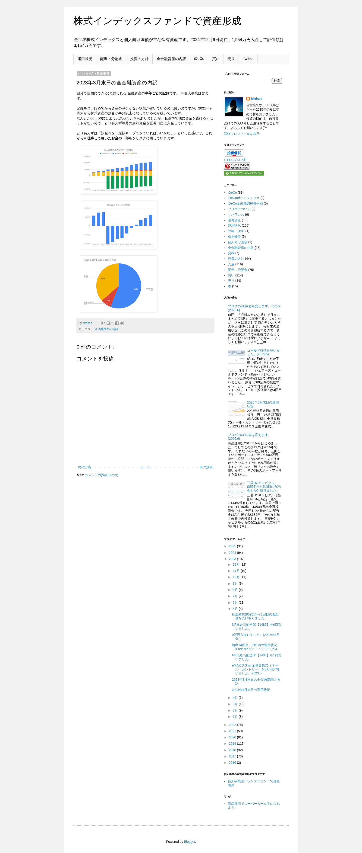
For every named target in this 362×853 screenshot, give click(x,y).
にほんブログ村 (235, 160)
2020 (233, 737)
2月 (236, 710)
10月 (236, 577)
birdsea (256, 99)
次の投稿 (84, 467)
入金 (231, 264)
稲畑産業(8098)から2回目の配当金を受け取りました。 (255, 616)
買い (216, 59)
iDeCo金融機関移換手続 (245, 203)
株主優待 (234, 236)
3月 (236, 704)
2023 (233, 559)
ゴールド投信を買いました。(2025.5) (263, 352)
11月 (236, 571)
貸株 (231, 253)
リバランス (236, 214)
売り (231, 59)
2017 (233, 756)
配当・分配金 (111, 59)
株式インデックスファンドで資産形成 (157, 20)
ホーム (145, 467)
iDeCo (199, 59)
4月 (236, 697)
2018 (233, 750)
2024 (233, 553)
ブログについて (239, 209)
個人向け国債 (237, 242)
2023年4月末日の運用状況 (251, 690)
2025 (233, 546)
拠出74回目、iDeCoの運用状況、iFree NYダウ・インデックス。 (256, 647)
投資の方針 (139, 59)
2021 (233, 731)
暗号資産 (234, 220)
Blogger (189, 841)
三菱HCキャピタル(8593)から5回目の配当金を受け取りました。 (264, 487)
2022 (233, 725)
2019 (233, 743)
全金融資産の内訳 (171, 59)
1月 (236, 716)
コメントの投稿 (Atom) (101, 475)
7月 (236, 596)
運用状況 (84, 59)
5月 (236, 609)
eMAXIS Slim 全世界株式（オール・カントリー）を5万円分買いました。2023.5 (255, 669)
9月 (236, 583)
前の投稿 (206, 467)
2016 (233, 762)
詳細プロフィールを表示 (242, 134)
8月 (236, 590)
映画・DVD (236, 231)
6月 (236, 602)
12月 (236, 564)
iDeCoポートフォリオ (244, 198)
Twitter (248, 59)
